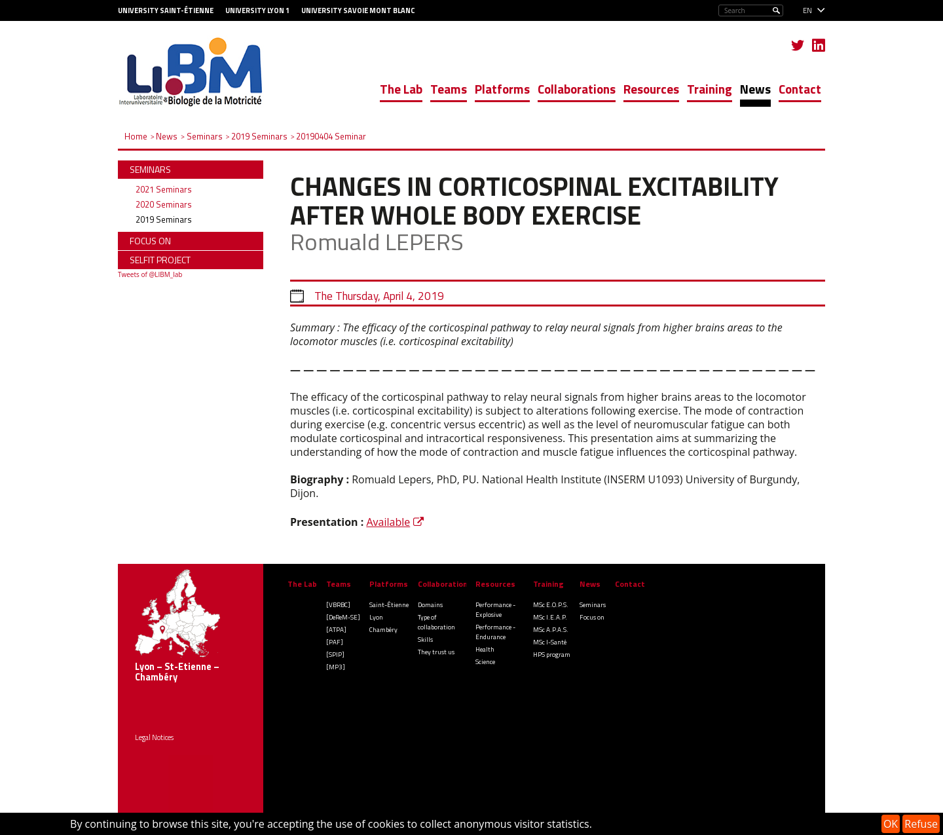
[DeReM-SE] (343, 617)
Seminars (593, 605)
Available (388, 522)
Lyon (376, 617)
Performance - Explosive (495, 610)
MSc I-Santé (549, 642)
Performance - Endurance (495, 632)
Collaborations (577, 88)
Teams (448, 88)
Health (484, 649)
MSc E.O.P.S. (550, 605)
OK (890, 824)
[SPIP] (335, 654)
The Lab (401, 88)
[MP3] (335, 667)
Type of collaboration (436, 622)
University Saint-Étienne (165, 10)
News (755, 88)
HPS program (551, 654)
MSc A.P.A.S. (550, 630)
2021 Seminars (164, 189)
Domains (430, 605)
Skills (425, 639)
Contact (800, 88)
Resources (651, 88)
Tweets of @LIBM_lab (150, 274)
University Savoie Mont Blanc (358, 10)
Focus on (592, 617)
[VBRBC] (338, 605)
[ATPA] (336, 630)
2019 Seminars (164, 219)
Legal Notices (154, 737)
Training (709, 88)
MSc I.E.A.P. (550, 617)
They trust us (436, 652)
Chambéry (383, 630)
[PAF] (334, 642)
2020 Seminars (164, 204)
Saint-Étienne (389, 605)
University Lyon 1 (257, 10)
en (807, 10)
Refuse (921, 824)
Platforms (502, 88)
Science (485, 662)
